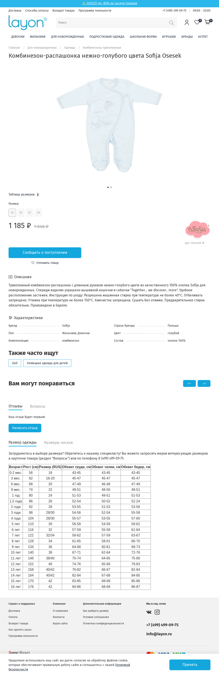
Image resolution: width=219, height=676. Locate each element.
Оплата (13, 617)
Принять (189, 664)
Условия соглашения (96, 617)
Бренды (187, 37)
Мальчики (38, 37)
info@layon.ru (159, 634)
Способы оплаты (37, 10)
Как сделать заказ (20, 629)
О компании (60, 610)
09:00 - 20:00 (201, 10)
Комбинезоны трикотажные (102, 48)
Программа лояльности (94, 10)
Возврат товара (63, 10)
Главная (14, 48)
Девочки (18, 37)
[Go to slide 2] (111, 187)
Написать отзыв (25, 428)
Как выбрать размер (95, 610)
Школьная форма (143, 37)
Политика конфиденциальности (103, 623)
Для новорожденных (67, 37)
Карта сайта (60, 623)
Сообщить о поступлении (45, 252)
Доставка (15, 10)
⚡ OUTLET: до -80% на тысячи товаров (109, 3)
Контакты (59, 617)
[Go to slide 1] (108, 187)
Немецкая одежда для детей (47, 363)
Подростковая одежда (106, 37)
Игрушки (169, 37)
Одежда (69, 48)
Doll (15, 363)
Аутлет (203, 37)
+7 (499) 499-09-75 (174, 10)
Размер (14, 204)
